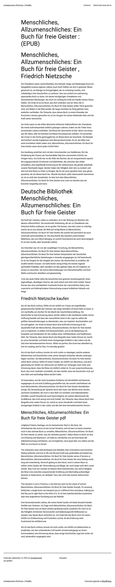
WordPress (106, 581)
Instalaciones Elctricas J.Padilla (17, 5)
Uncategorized (36, 558)
